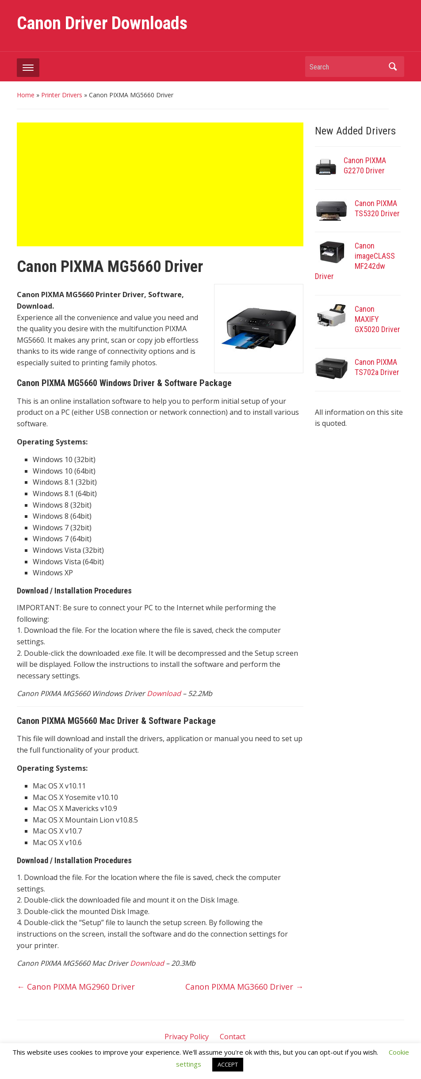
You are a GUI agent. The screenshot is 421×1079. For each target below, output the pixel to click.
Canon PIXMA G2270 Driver (365, 165)
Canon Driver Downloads (102, 23)
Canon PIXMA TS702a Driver (377, 367)
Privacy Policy (187, 1036)
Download (164, 693)
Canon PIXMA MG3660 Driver (244, 986)
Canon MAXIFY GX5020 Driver (377, 319)
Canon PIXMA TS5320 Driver (377, 208)
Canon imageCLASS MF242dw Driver (355, 261)
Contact (232, 1036)
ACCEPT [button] (228, 1064)
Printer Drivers (61, 95)
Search (393, 66)
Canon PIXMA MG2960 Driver (76, 986)
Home (25, 95)
